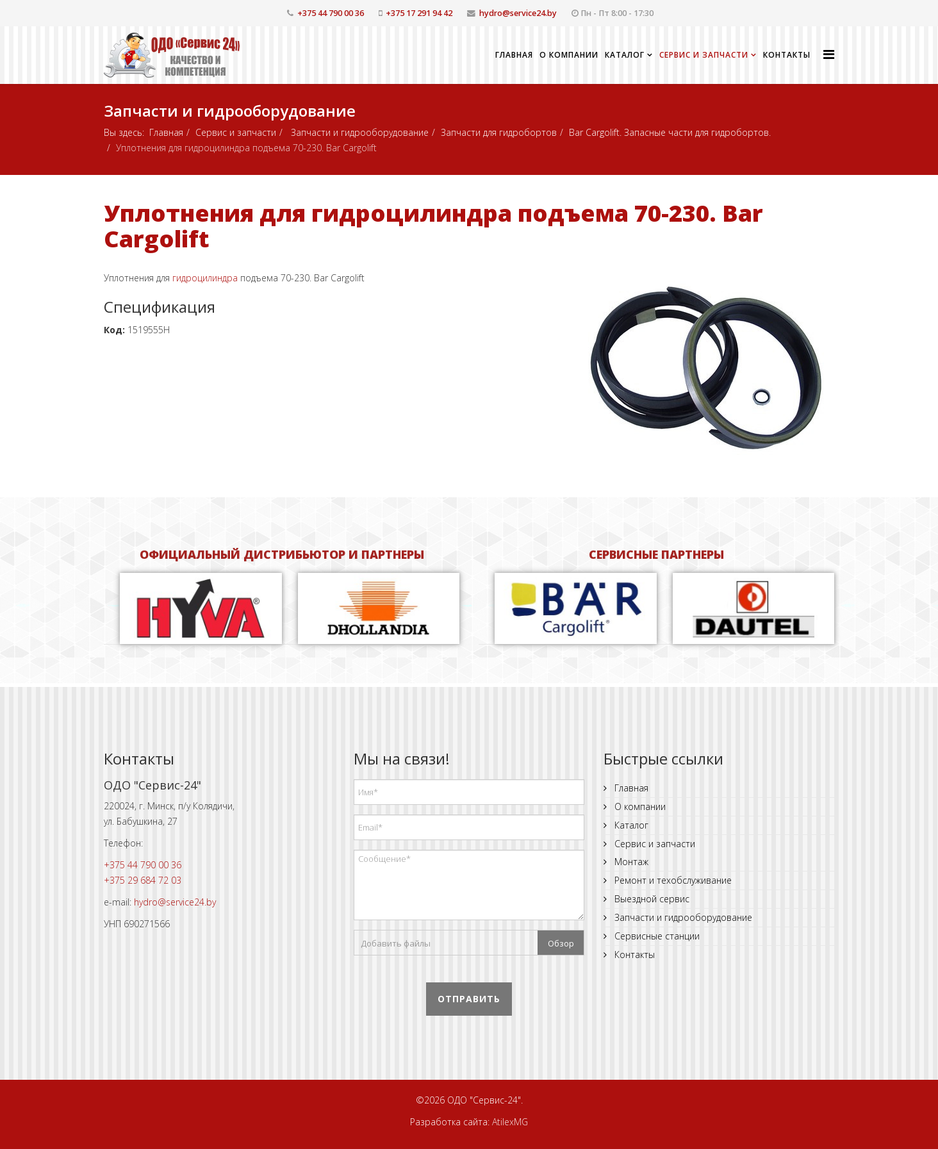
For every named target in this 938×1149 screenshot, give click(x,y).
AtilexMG (510, 1122)
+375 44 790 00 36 (330, 13)
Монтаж (630, 862)
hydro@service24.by (518, 13)
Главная (514, 54)
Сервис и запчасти (703, 54)
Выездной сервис (650, 899)
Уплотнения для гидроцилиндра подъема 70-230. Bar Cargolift (433, 225)
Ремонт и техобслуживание (672, 880)
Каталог (625, 54)
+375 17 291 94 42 (419, 13)
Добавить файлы (396, 943)
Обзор (561, 943)
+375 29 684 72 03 (142, 880)
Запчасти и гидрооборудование (358, 132)
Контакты (786, 54)
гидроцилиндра (205, 278)
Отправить (469, 999)
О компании (568, 54)
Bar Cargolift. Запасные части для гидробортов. (670, 132)
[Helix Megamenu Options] (828, 54)
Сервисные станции (656, 936)
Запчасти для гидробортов (499, 132)
